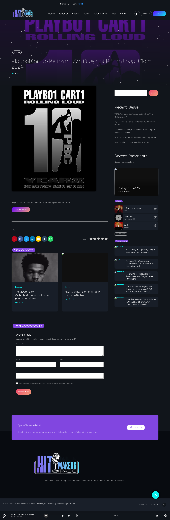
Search (117, 88)
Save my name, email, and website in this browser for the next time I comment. (46, 384)
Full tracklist (121, 234)
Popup (159, 14)
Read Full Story (21, 210)
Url (17, 371)
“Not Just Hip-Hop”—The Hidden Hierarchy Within (135, 137)
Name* (18, 359)
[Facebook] (137, 13)
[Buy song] (155, 209)
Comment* (19, 344)
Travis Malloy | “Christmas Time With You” (132, 142)
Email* (62, 359)
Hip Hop (17, 52)
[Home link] (19, 13)
